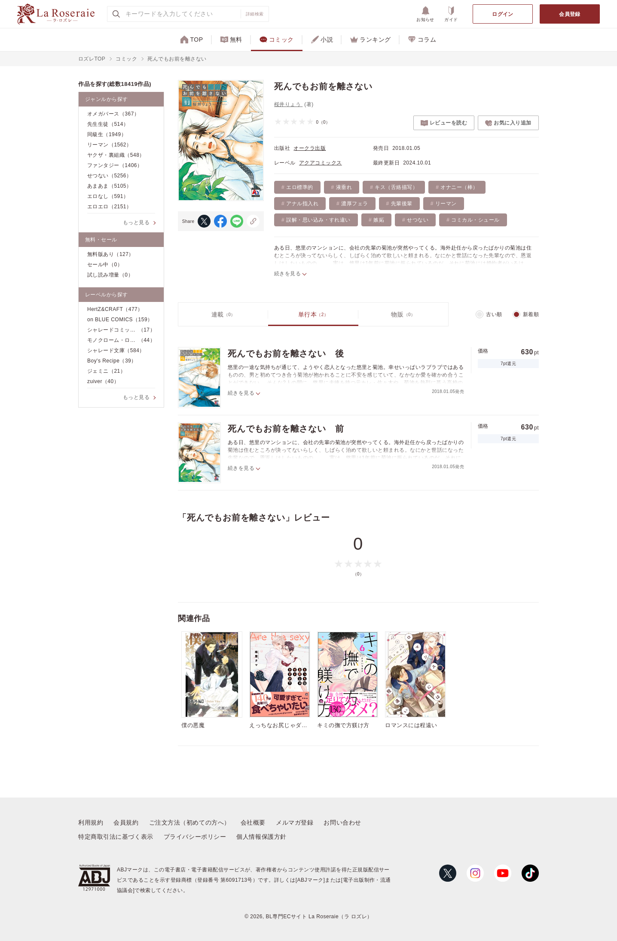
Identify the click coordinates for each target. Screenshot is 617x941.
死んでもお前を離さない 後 (286, 353)
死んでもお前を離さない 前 (286, 428)
